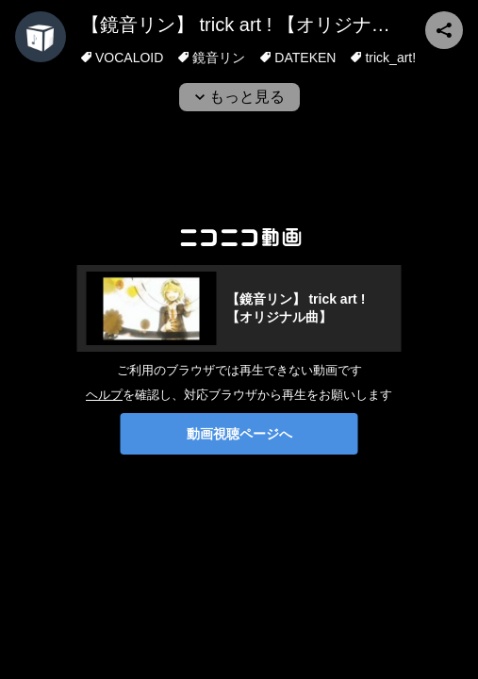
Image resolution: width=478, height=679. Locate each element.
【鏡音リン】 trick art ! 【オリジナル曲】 (254, 24)
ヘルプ (104, 395)
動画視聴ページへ (239, 433)
